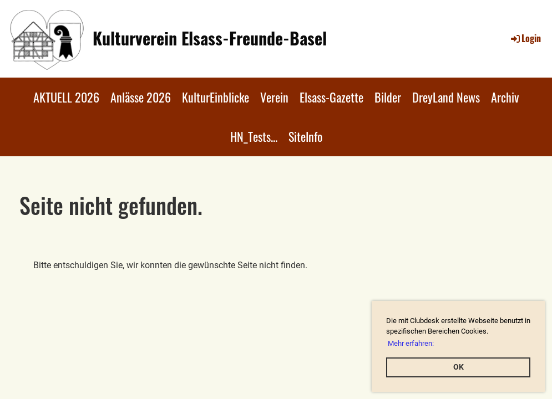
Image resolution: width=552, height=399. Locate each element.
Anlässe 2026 (140, 97)
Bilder (387, 97)
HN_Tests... (253, 136)
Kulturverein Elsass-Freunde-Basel (210, 38)
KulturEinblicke (215, 97)
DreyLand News (446, 97)
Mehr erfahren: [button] (411, 343)
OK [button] (458, 367)
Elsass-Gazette (331, 97)
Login (525, 38)
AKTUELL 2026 (66, 97)
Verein (274, 97)
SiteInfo (305, 136)
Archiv (505, 97)
